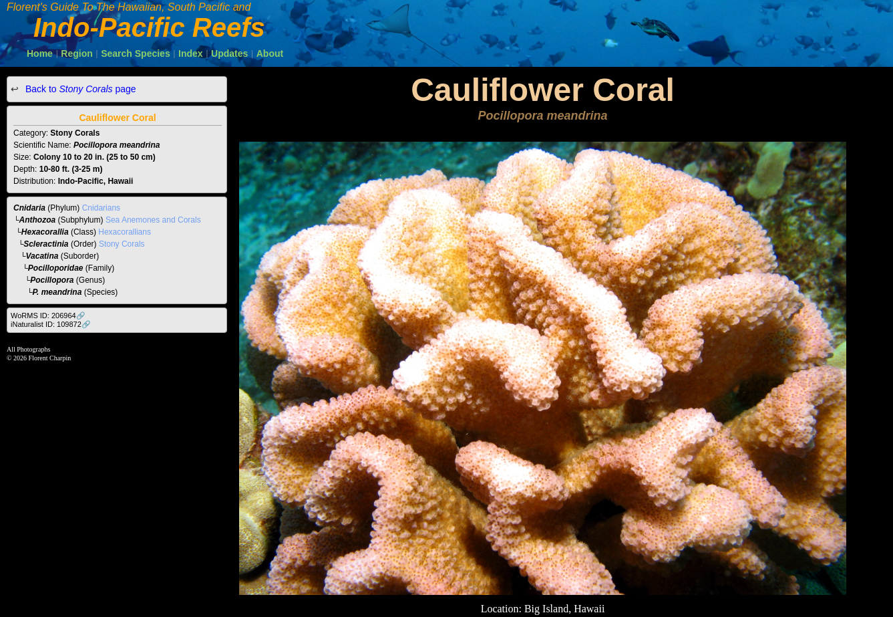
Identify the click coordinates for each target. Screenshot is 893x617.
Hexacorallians (124, 232)
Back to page (79, 89)
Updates (229, 53)
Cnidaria (29, 208)
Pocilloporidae (55, 268)
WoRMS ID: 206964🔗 (48, 316)
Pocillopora (51, 280)
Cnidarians (101, 208)
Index (190, 53)
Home (40, 53)
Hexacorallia (45, 232)
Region (76, 53)
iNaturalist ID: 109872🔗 (51, 324)
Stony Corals (122, 244)
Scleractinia (45, 244)
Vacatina (42, 256)
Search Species (135, 53)
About (269, 53)
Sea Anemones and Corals (153, 220)
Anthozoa (37, 220)
